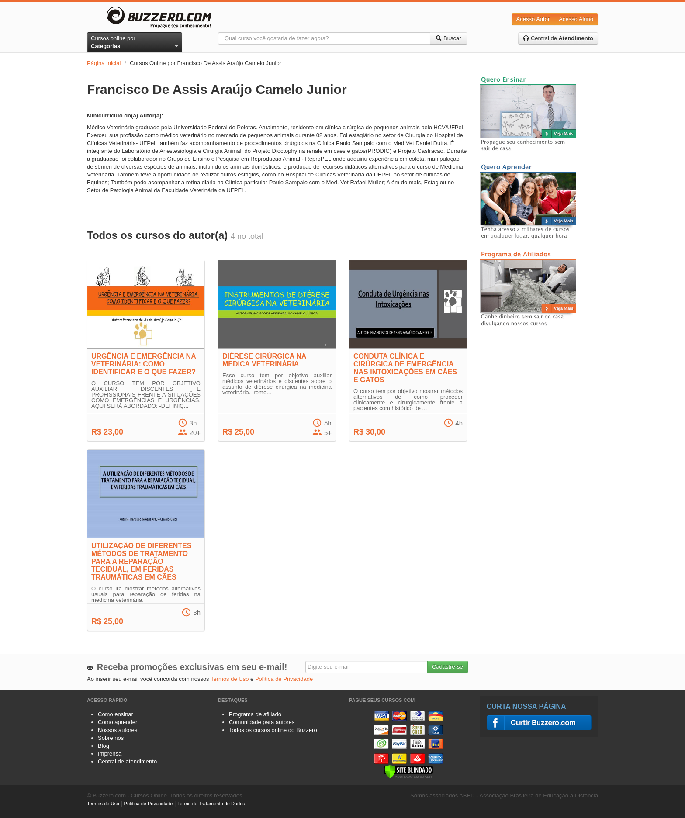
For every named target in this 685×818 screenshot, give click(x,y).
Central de (558, 38)
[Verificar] (408, 771)
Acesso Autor (533, 19)
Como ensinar (115, 714)
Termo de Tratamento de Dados (211, 803)
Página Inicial (104, 63)
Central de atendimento (127, 761)
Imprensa (109, 753)
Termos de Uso (230, 679)
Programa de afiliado (255, 714)
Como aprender (117, 722)
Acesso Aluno (576, 19)
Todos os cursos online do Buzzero (273, 730)
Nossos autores (117, 730)
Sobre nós (111, 738)
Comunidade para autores (261, 722)
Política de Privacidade (284, 679)
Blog (103, 745)
